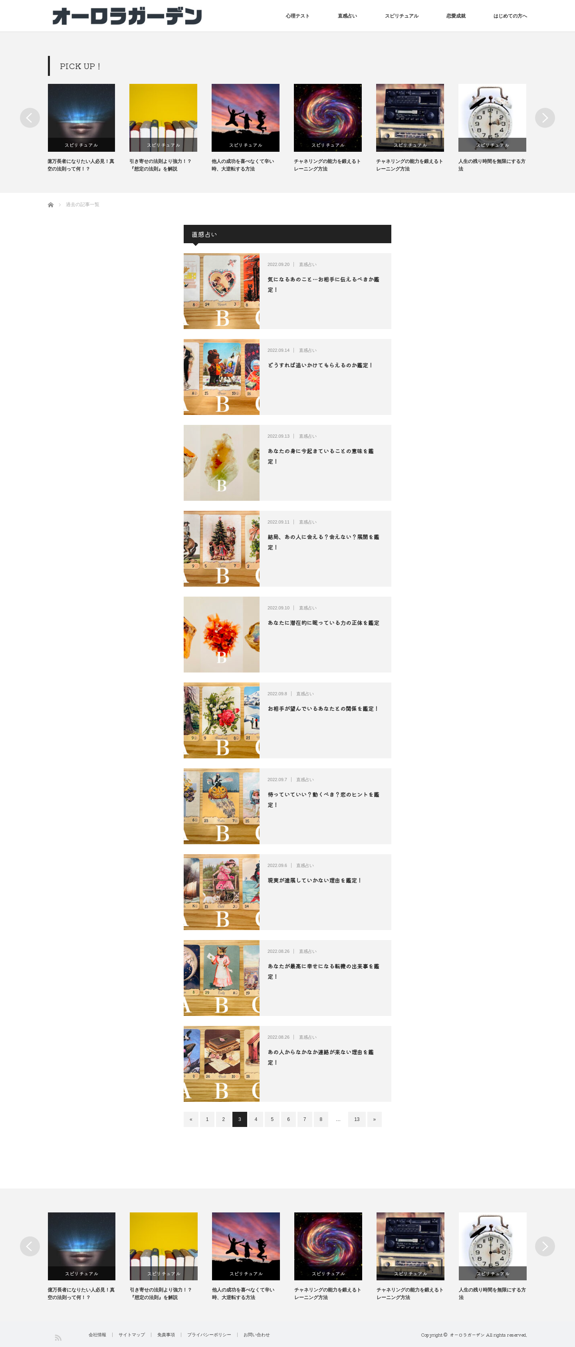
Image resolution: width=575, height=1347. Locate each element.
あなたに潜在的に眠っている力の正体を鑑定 (323, 623)
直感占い (347, 16)
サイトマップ (132, 1335)
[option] (89, 128)
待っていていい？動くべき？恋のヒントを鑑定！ (323, 799)
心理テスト (298, 16)
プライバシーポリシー (209, 1335)
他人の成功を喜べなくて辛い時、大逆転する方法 (243, 165)
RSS (58, 1337)
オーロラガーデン (467, 1334)
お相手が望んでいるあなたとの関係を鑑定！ (323, 708)
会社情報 (97, 1335)
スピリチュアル (401, 16)
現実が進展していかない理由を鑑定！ (315, 880)
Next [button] (545, 118)
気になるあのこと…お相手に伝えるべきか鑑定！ (323, 284)
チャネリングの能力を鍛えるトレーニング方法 (328, 165)
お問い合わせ (257, 1335)
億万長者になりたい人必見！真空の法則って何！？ (81, 165)
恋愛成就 (456, 16)
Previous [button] (30, 118)
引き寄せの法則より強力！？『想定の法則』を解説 (161, 165)
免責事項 (166, 1335)
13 (356, 1119)
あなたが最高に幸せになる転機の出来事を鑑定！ (323, 971)
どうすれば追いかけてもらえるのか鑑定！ (321, 365)
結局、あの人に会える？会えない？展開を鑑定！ (323, 542)
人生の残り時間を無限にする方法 (492, 165)
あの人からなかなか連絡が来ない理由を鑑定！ (321, 1057)
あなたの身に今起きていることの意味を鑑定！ (321, 456)
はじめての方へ (510, 16)
